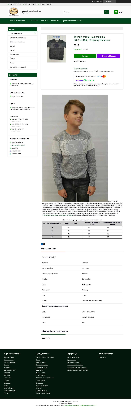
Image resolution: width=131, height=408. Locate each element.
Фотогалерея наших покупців (76, 367)
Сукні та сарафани (42, 365)
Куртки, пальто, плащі (43, 393)
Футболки (7, 383)
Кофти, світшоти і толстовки (45, 357)
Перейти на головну (73, 357)
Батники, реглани (9, 370)
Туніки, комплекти (41, 367)
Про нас (44, 21)
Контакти (55, 21)
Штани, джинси (40, 375)
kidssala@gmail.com (18, 145)
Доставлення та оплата (72, 21)
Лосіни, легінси (40, 372)
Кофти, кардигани (10, 362)
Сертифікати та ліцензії (18, 67)
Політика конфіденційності (87, 405)
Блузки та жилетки (42, 385)
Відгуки (12, 46)
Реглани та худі (41, 362)
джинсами (62, 215)
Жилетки (7, 375)
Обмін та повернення (17, 42)
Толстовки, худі (9, 360)
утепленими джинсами (50, 215)
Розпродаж (102, 357)
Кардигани (39, 370)
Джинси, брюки (9, 357)
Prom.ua (75, 401)
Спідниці (38, 388)
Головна (34, 21)
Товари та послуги (17, 21)
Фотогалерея (14, 54)
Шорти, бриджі (9, 388)
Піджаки (6, 380)
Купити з (109, 56)
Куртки (6, 393)
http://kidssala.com (17, 142)
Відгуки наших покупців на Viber (77, 370)
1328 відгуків (98, 1)
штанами (70, 215)
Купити (85, 56)
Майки (6, 385)
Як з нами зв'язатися (74, 362)
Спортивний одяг (9, 390)
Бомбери (7, 367)
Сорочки (7, 372)
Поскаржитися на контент (71, 405)
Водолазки (7, 378)
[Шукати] (106, 12)
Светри (6, 365)
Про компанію (71, 360)
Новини (12, 59)
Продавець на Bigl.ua (65, 403)
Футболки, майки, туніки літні (45, 378)
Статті (12, 63)
